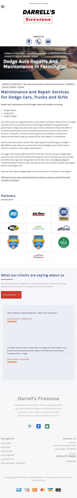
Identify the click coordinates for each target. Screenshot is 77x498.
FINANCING (6, 451)
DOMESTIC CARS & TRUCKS (17, 56)
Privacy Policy (38, 480)
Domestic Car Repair (10, 180)
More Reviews (11, 295)
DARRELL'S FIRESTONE (14, 53)
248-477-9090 (60, 160)
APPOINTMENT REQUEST (13, 463)
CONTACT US (7, 459)
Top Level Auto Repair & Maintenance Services (49, 53)
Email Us (71, 461)
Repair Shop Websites (32, 477)
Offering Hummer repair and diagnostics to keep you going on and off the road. (35, 177)
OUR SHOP (6, 443)
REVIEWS (5, 447)
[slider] (12, 321)
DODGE (35, 56)
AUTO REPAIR (7, 455)
